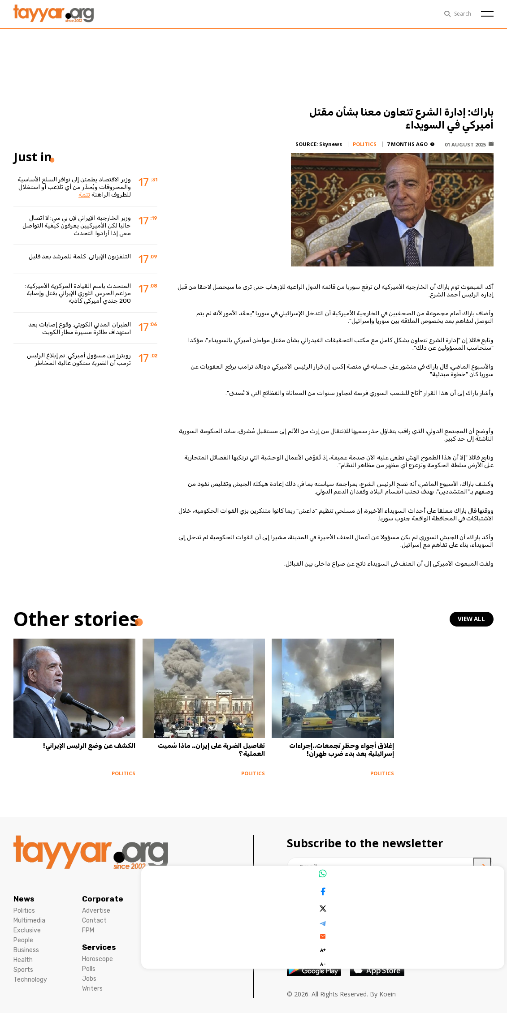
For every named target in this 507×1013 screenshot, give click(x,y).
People (23, 933)
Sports (23, 963)
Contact (94, 914)
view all (472, 619)
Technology (30, 973)
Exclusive (27, 923)
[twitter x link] (349, 897)
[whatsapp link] (410, 897)
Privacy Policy (171, 904)
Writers (92, 982)
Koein (387, 987)
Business (26, 943)
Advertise (96, 904)
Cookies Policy (171, 923)
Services (99, 940)
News (24, 892)
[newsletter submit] (482, 860)
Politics (24, 904)
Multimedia (29, 914)
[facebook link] (295, 897)
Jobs (89, 972)
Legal (161, 892)
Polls (88, 962)
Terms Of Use (170, 914)
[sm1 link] (437, 897)
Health (23, 953)
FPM (88, 923)
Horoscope (97, 952)
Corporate (102, 892)
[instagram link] (322, 897)
